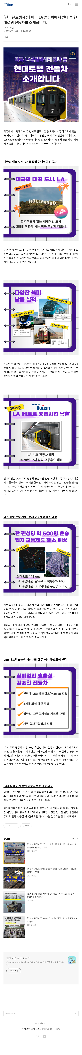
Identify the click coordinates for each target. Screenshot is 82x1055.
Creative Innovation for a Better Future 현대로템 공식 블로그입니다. (35, 963)
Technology (8, 27)
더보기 (75, 838)
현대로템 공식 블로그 (18, 958)
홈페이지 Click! (41, 1023)
